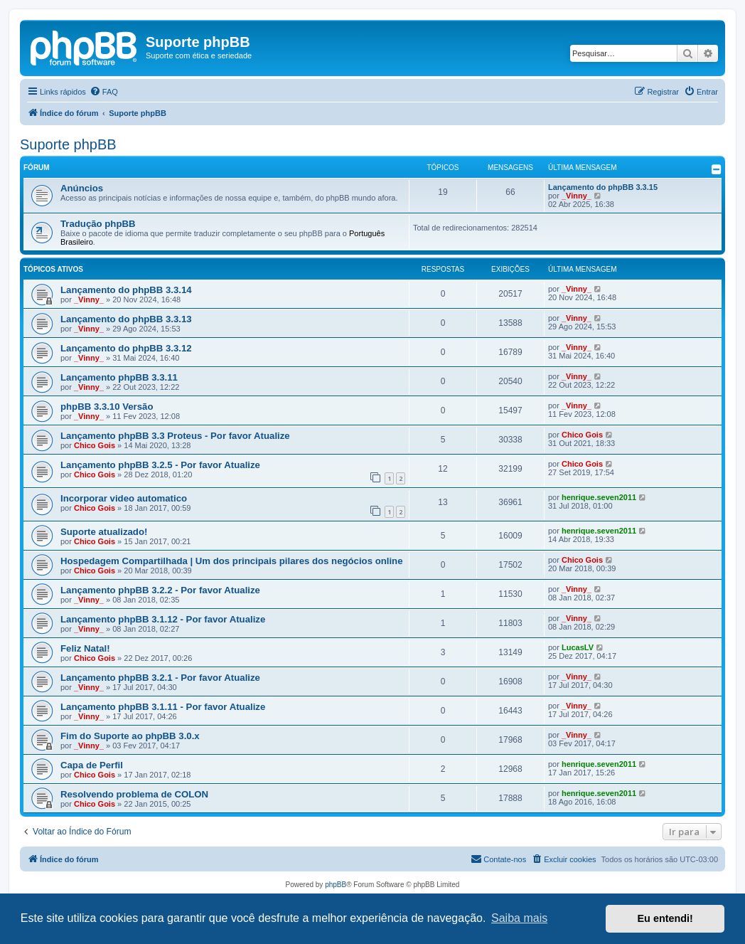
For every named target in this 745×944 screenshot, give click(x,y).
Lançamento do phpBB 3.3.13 (126, 319)
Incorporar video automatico (123, 498)
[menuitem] (104, 91)
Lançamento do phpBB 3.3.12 (126, 348)
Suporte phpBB (68, 144)
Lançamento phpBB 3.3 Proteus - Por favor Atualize (175, 435)
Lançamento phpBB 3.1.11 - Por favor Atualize (162, 706)
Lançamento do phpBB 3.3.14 (126, 290)
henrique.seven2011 (599, 497)
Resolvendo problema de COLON (134, 794)
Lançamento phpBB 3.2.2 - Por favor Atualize (160, 590)
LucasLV (578, 647)
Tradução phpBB (98, 223)
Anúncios (81, 188)
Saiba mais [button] (519, 918)
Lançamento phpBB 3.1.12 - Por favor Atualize (162, 619)
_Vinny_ (576, 195)
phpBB (335, 885)
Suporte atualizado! (103, 531)
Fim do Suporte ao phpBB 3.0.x (130, 736)
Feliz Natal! (85, 648)
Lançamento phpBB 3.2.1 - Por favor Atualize (160, 677)
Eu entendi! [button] (665, 918)
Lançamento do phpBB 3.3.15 (603, 187)
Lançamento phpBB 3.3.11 (119, 377)
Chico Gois (94, 445)
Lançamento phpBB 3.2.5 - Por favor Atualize (160, 465)
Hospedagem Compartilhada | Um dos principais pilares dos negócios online (231, 561)
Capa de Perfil (91, 765)
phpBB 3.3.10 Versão (106, 406)
